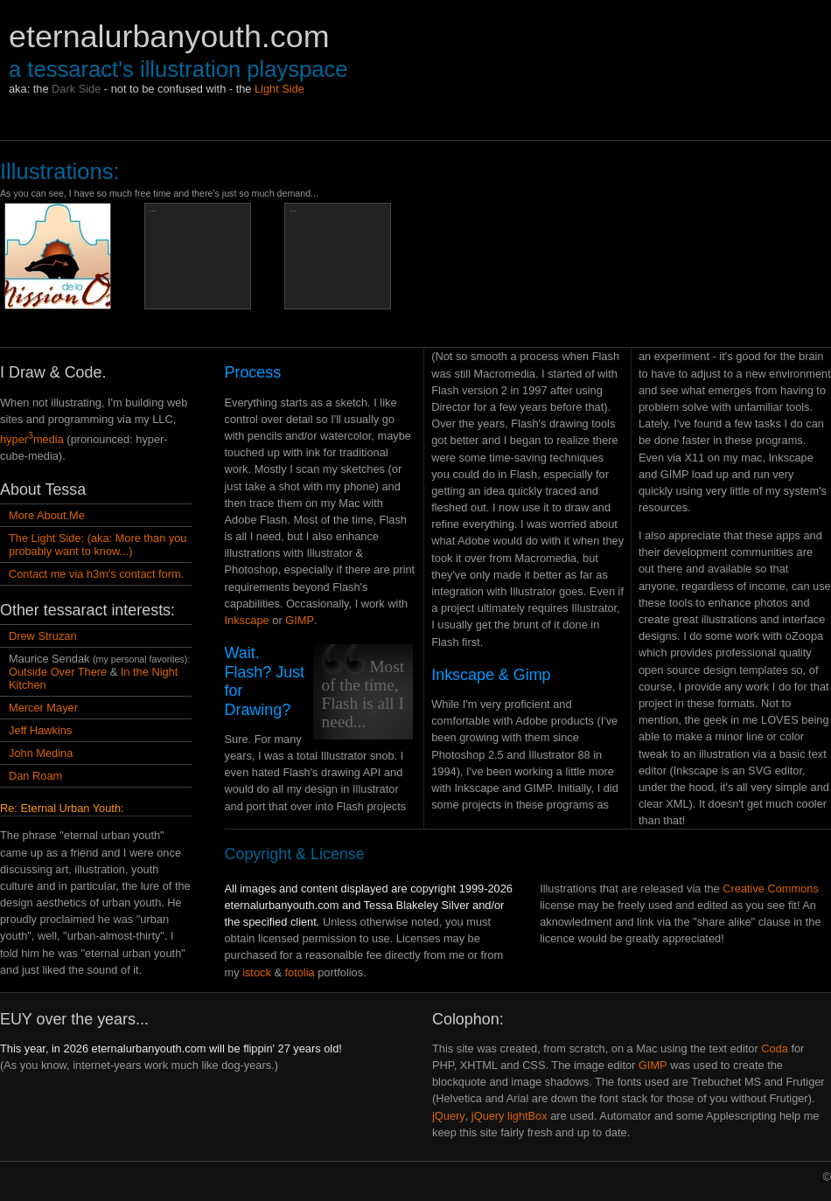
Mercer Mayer (43, 707)
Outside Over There (58, 671)
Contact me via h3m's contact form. (96, 573)
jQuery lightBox (509, 1115)
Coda (774, 1048)
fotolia (300, 972)
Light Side (279, 88)
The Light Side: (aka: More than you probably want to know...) (97, 544)
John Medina (41, 753)
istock (256, 972)
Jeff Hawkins (40, 730)
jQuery (448, 1115)
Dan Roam (35, 775)
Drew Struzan (43, 635)
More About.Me (47, 515)
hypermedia (32, 439)
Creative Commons (771, 888)
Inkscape (247, 620)
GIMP (299, 620)
